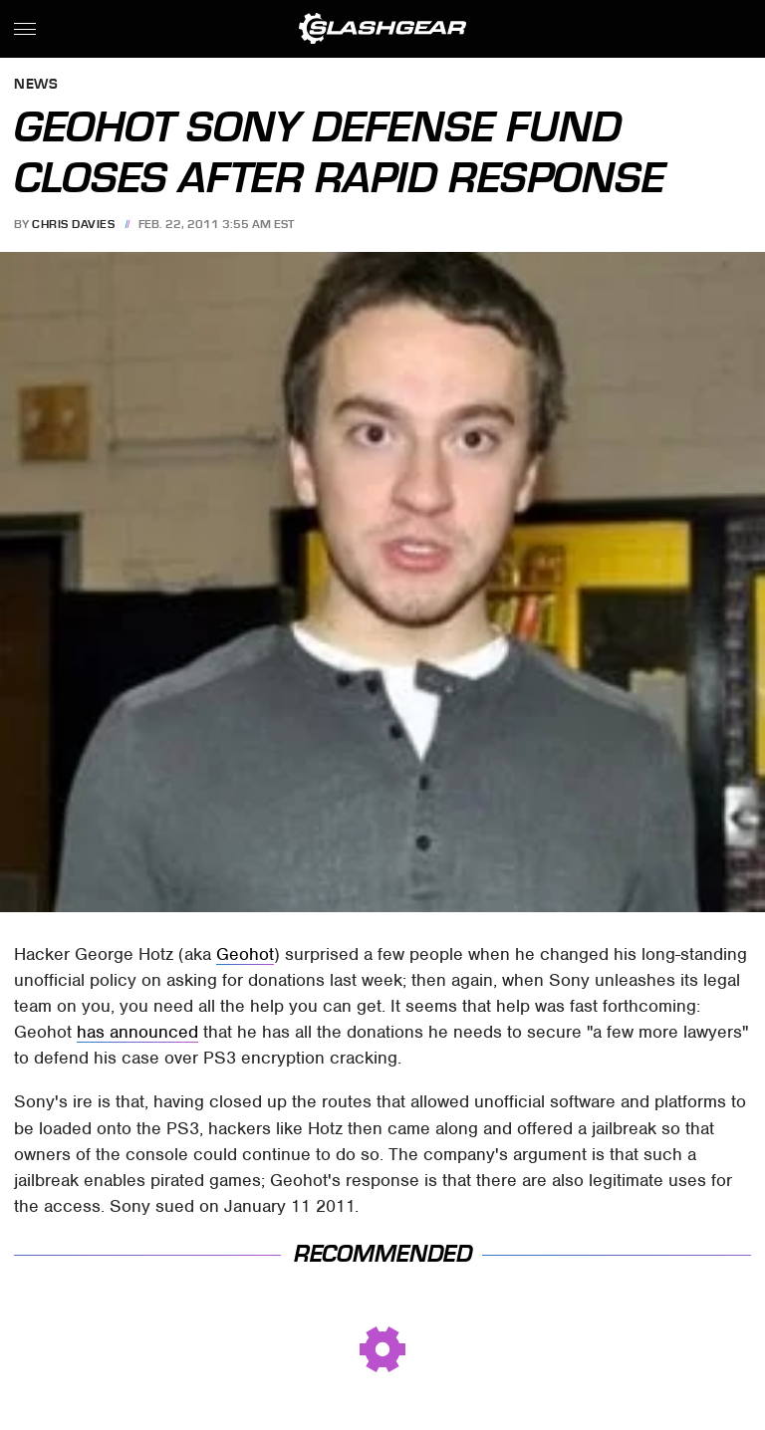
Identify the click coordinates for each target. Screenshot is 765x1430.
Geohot (245, 954)
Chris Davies (73, 224)
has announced (137, 1032)
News (36, 85)
